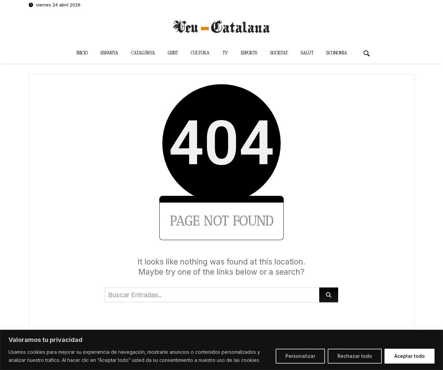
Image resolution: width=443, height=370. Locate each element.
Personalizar (300, 356)
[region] (221, 350)
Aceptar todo (409, 356)
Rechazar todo (354, 356)
